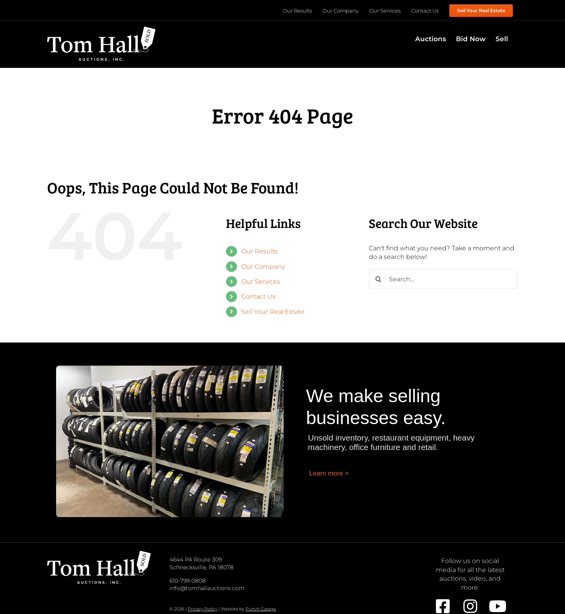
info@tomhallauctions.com (207, 588)
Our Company (263, 266)
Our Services (260, 281)
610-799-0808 (188, 580)
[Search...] (443, 279)
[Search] (378, 279)
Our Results (259, 251)
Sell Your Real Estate (272, 311)
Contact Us (258, 296)
